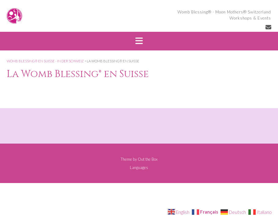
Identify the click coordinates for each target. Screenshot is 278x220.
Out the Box (148, 159)
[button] (139, 41)
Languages (139, 168)
